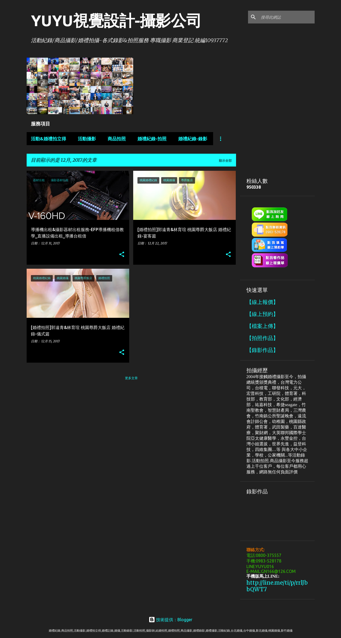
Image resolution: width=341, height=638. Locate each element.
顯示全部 (225, 160)
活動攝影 (87, 138)
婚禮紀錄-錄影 (192, 138)
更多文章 (131, 378)
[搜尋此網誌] (287, 17)
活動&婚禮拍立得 (48, 138)
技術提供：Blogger (170, 619)
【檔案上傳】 (262, 326)
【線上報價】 (262, 302)
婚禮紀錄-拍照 (152, 138)
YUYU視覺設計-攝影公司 (116, 20)
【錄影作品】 (262, 350)
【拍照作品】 (262, 338)
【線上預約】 (262, 314)
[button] (122, 254)
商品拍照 (117, 138)
